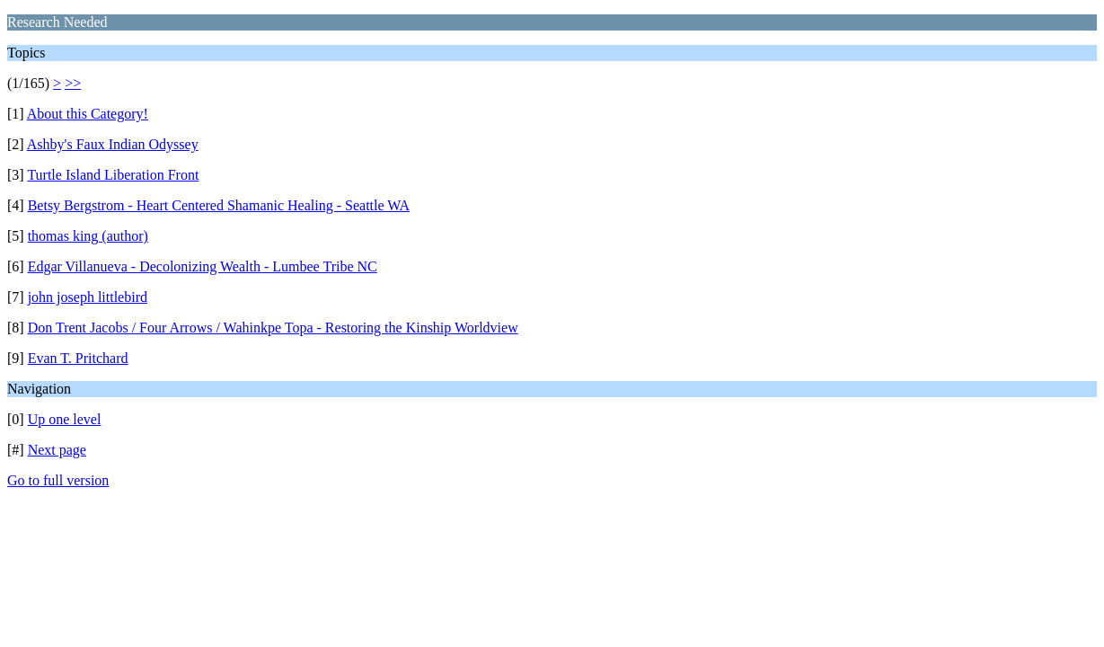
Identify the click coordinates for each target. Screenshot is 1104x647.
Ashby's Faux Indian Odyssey (113, 144)
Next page (57, 449)
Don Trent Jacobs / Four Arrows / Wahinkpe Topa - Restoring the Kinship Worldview (273, 327)
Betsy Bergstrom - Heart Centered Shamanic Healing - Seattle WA (219, 205)
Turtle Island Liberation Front (113, 174)
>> (73, 83)
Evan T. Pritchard (78, 358)
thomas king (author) (88, 236)
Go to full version (58, 480)
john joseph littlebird (87, 297)
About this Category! (87, 113)
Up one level (65, 419)
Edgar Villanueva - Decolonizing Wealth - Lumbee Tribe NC (202, 266)
